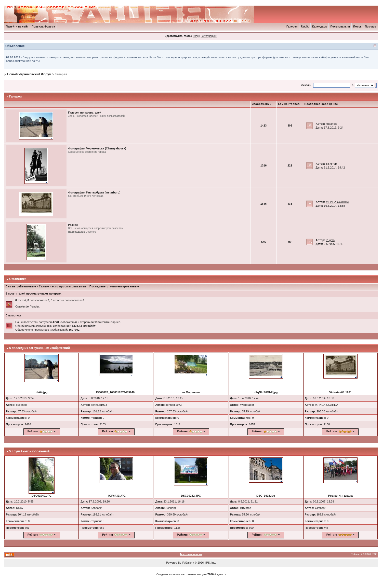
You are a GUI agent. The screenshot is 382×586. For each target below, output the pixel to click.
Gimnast (320, 507)
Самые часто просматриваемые (63, 286)
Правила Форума (43, 26)
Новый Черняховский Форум (29, 74)
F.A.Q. (305, 26)
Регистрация (208, 36)
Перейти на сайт (17, 26)
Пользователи (340, 26)
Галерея (292, 26)
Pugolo (330, 240)
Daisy (19, 507)
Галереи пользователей (84, 112)
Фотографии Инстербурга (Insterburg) (94, 192)
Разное (73, 224)
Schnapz (96, 507)
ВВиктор (331, 163)
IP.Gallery (188, 562)
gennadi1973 (99, 404)
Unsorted (91, 231)
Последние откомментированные (114, 286)
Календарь (319, 26)
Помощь (370, 26)
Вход (196, 36)
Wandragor (247, 404)
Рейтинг (33, 431)
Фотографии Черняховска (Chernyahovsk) (97, 148)
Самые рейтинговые (21, 286)
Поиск (357, 26)
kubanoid (331, 123)
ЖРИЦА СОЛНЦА (337, 201)
